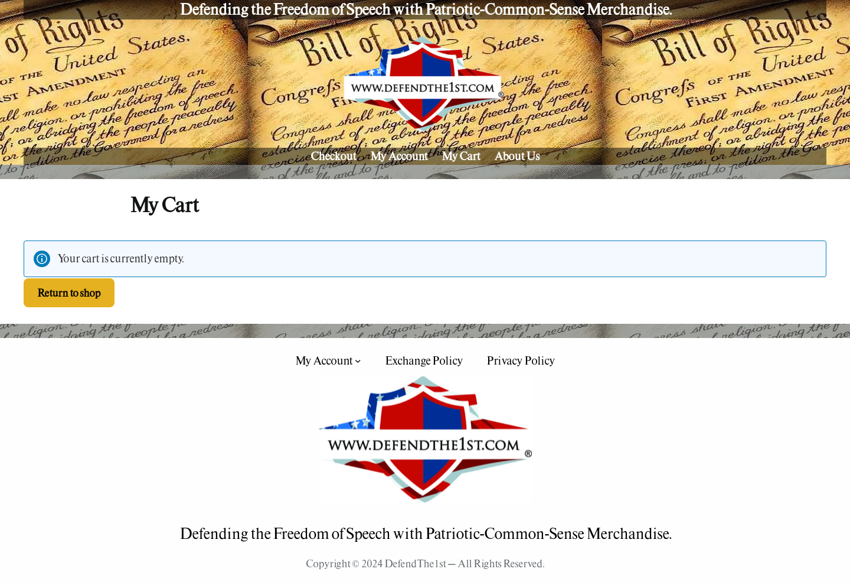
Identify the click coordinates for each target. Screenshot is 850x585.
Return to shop (68, 293)
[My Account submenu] (358, 361)
